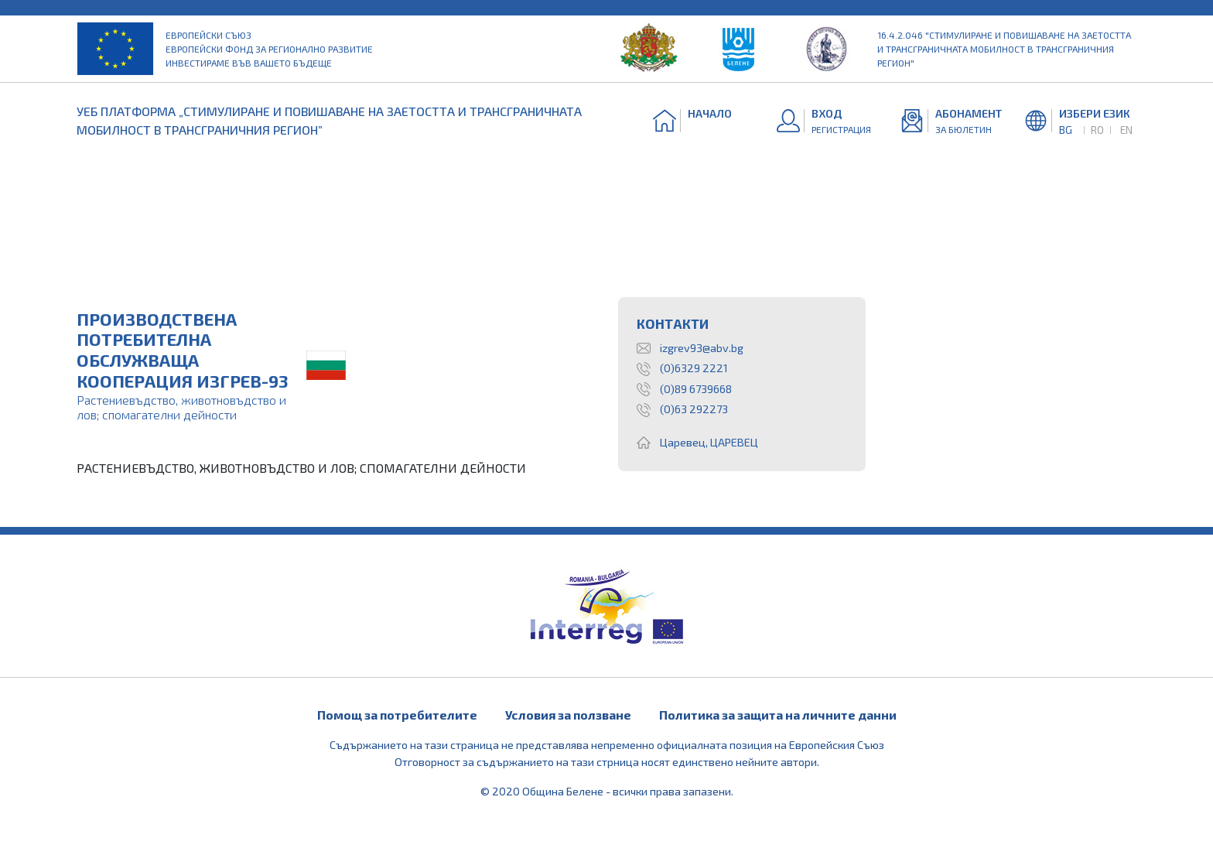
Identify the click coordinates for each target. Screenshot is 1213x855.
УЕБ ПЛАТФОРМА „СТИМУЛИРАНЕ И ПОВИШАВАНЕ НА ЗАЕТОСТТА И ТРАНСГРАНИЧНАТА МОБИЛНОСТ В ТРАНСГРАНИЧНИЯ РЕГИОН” (329, 120)
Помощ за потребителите (397, 714)
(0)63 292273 (682, 409)
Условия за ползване (568, 714)
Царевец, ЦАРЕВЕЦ (697, 443)
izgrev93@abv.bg (690, 348)
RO (1097, 129)
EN (1126, 129)
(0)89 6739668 (684, 389)
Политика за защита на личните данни (778, 714)
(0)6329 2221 (682, 368)
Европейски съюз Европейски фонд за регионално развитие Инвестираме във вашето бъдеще (269, 48)
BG (1065, 129)
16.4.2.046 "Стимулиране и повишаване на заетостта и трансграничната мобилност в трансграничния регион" (1004, 48)
